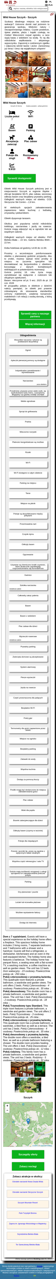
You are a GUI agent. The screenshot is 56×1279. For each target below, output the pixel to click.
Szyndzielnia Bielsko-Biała (27, 1234)
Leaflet (35, 1145)
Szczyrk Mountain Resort (28, 1203)
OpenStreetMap (46, 1145)
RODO (16, 1276)
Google (40, 1266)
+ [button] (7, 1106)
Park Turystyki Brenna (27, 1213)
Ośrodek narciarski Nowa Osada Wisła (27, 1182)
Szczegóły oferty (28, 1154)
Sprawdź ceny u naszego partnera (35, 315)
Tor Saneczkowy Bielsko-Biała (28, 1245)
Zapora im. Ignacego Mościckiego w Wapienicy (27, 1224)
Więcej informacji (35, 324)
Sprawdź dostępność (19, 178)
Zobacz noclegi (28, 1166)
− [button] (7, 1110)
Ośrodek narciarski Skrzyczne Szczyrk (27, 1192)
